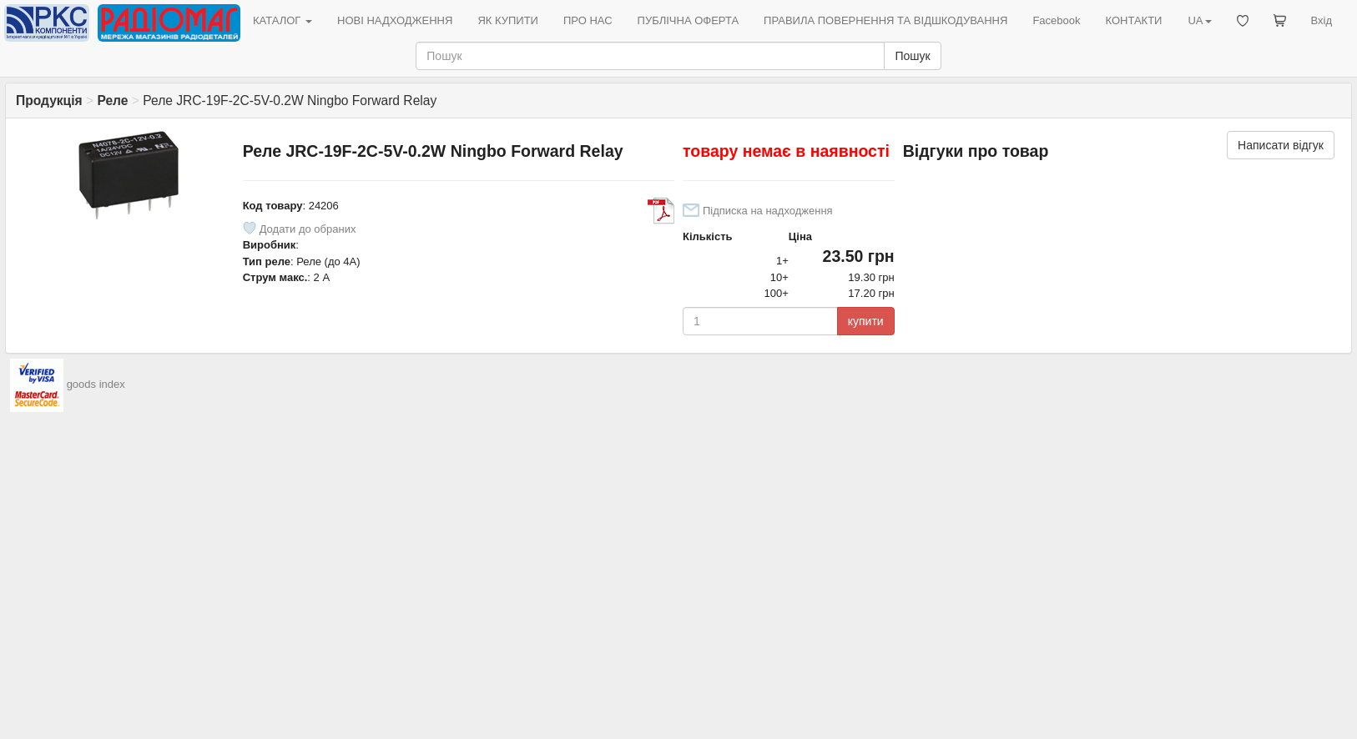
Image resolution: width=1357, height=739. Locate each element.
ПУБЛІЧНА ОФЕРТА (688, 20)
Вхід (1322, 20)
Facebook (1056, 20)
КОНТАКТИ (1133, 20)
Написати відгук (1281, 145)
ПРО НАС (588, 20)
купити (866, 321)
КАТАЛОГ (282, 20)
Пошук (912, 56)
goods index (96, 384)
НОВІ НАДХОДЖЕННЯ (394, 20)
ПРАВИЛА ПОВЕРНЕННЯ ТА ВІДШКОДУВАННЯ (885, 20)
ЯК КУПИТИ (507, 20)
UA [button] (1199, 20)
